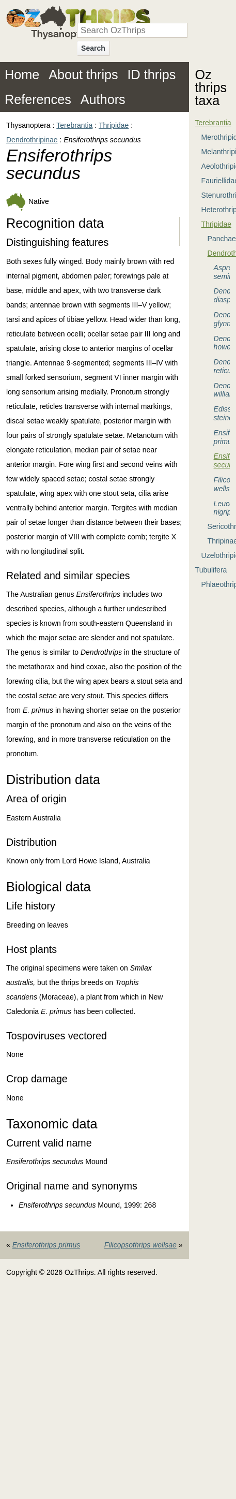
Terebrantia (74, 125)
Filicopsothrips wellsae (140, 1245)
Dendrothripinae (32, 140)
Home (22, 74)
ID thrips (152, 74)
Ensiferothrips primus (46, 1245)
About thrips (83, 74)
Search (93, 48)
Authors (103, 99)
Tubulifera (211, 570)
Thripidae (114, 125)
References (38, 99)
